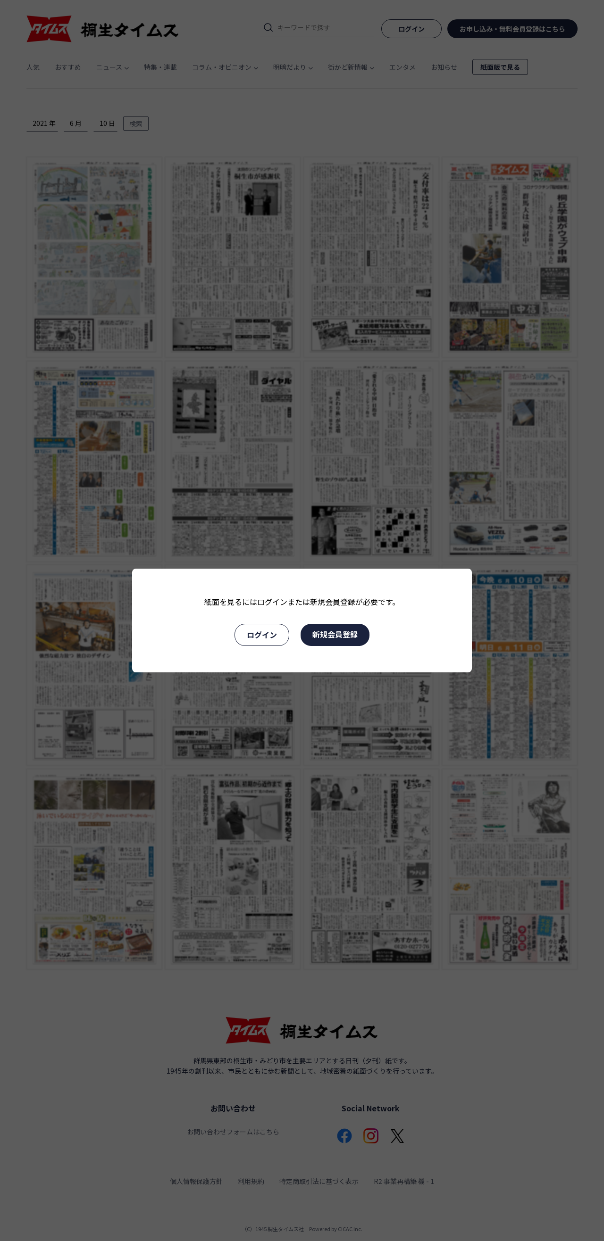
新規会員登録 (335, 634)
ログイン (262, 634)
